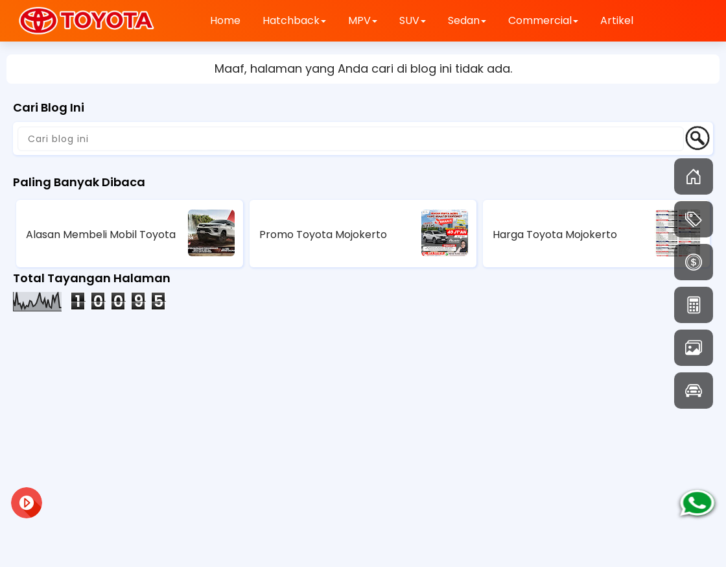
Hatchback (294, 20)
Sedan (467, 20)
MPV (362, 20)
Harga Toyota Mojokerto (555, 234)
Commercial (543, 20)
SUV (412, 20)
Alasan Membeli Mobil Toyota (101, 234)
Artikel (616, 20)
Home (225, 20)
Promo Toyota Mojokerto (323, 234)
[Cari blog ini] (351, 139)
